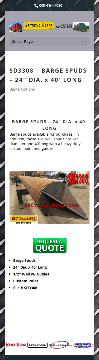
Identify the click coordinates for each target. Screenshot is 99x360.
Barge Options (22, 89)
